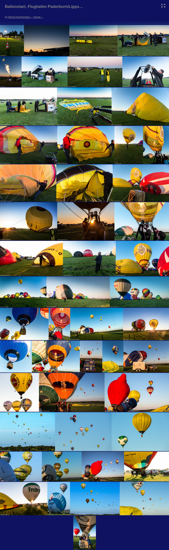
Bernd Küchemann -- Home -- (25, 17)
